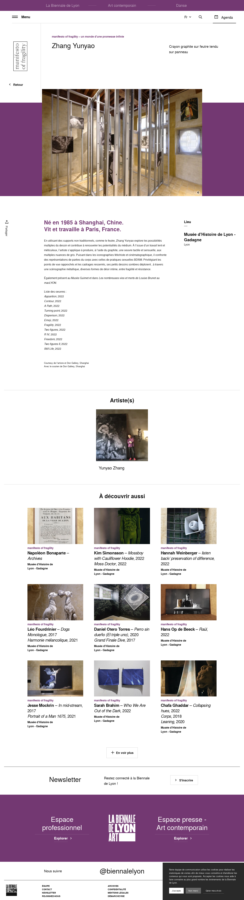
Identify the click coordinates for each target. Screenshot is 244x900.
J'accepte (176, 890)
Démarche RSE (116, 896)
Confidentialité (117, 889)
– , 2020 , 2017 (121, 634)
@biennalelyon (122, 871)
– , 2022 (188, 558)
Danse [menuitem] (181, 5)
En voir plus (122, 752)
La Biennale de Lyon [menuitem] (62, 5)
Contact (47, 889)
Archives (113, 886)
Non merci (193, 890)
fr (188, 17)
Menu (21, 17)
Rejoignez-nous (51, 896)
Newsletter (49, 892)
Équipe (46, 886)
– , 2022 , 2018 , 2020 (185, 713)
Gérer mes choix (213, 890)
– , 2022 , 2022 (119, 558)
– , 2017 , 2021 (52, 634)
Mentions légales (118, 892)
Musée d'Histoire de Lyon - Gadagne (210, 237)
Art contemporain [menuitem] (122, 5)
